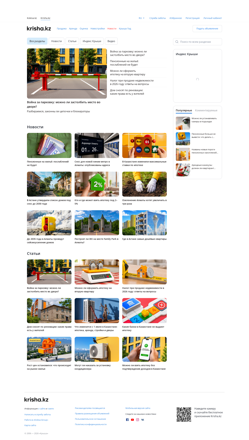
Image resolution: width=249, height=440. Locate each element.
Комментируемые (206, 110)
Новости (111, 28)
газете (50, 408)
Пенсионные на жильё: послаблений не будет (124, 62)
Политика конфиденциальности (91, 424)
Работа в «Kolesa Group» (36, 419)
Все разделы (37, 41)
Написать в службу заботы (37, 414)
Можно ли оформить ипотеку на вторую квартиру (127, 72)
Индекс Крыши (92, 41)
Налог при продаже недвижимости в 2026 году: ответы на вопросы (132, 82)
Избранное (176, 18)
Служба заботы (157, 18)
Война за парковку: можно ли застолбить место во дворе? (128, 53)
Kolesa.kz (32, 18)
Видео (111, 41)
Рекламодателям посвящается (90, 408)
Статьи (72, 41)
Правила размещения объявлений (92, 413)
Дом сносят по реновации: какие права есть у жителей (127, 91)
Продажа (62, 28)
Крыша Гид (125, 28)
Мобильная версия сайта (137, 408)
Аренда (73, 28)
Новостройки (98, 28)
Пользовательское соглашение (90, 418)
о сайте (41, 408)
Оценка (84, 28)
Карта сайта (30, 425)
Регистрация (193, 18)
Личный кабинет (212, 18)
